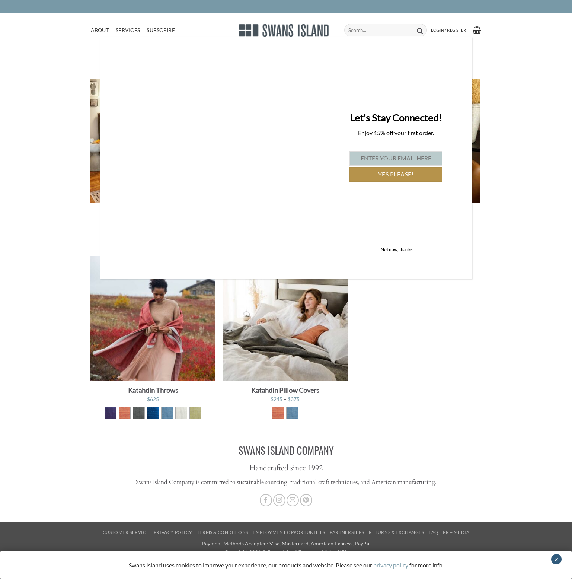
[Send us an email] (293, 500)
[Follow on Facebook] (266, 500)
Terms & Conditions (222, 532)
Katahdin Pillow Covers (285, 390)
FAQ (433, 532)
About (100, 30)
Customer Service (126, 532)
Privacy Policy (173, 532)
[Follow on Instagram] (279, 500)
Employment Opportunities (289, 532)
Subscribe (161, 30)
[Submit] (420, 30)
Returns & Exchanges (396, 532)
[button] (448, 30)
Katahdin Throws (153, 390)
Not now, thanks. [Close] (397, 249)
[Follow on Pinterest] (306, 500)
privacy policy (390, 565)
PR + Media (456, 532)
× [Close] (556, 559)
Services (128, 30)
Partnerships (347, 532)
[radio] (110, 413)
